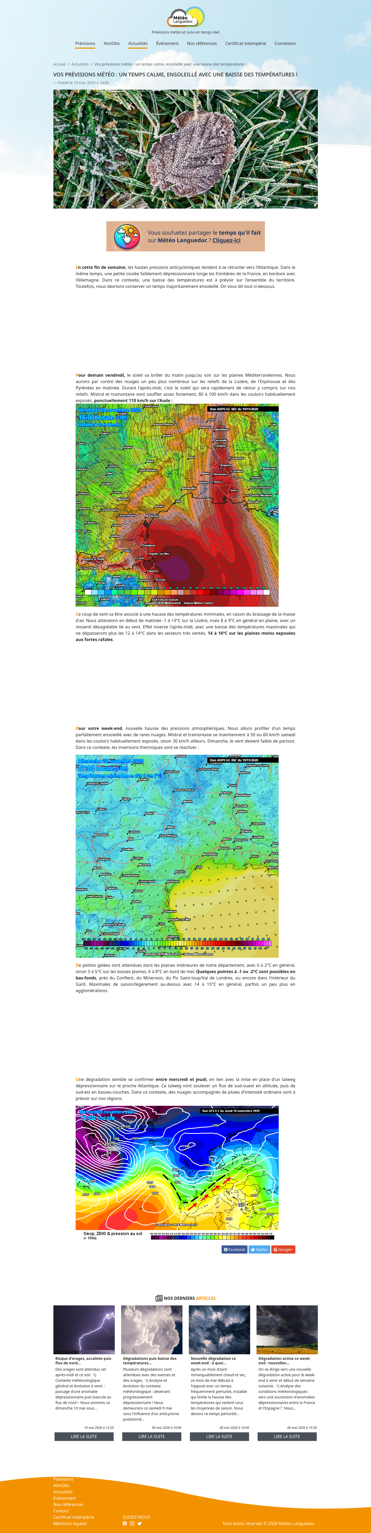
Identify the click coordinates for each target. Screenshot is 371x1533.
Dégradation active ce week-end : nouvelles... (285, 1360)
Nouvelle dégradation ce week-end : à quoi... (213, 1360)
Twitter (259, 1249)
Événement (167, 43)
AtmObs (112, 43)
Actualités (138, 43)
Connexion (285, 43)
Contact (61, 1511)
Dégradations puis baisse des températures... (150, 1360)
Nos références (202, 43)
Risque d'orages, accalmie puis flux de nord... (83, 1360)
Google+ (283, 1249)
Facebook (234, 1249)
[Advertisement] (185, 331)
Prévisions (85, 43)
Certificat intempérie (245, 43)
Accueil (59, 64)
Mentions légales (70, 1523)
